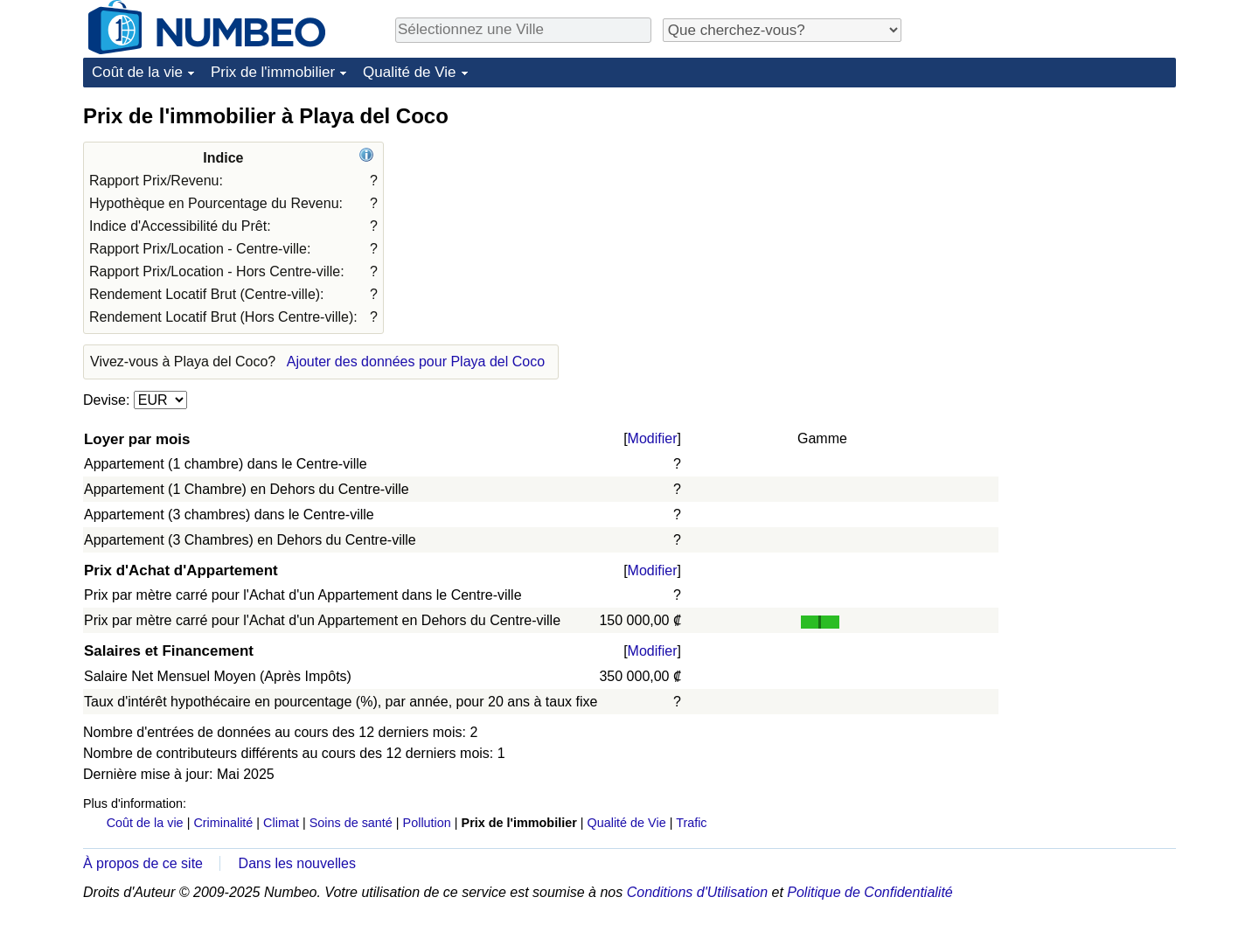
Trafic (691, 823)
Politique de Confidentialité (869, 892)
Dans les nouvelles (297, 863)
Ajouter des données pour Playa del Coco (416, 361)
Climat (281, 823)
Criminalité (223, 823)
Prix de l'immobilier (273, 72)
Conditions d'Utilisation (697, 892)
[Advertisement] (1045, 211)
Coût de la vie (137, 72)
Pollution (427, 823)
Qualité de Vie (409, 72)
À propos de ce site (143, 863)
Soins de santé (351, 823)
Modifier (653, 438)
